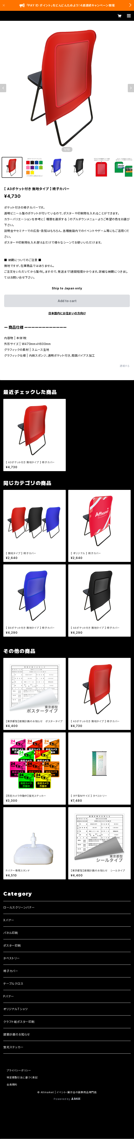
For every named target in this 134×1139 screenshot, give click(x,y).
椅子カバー (10, 971)
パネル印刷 (10, 933)
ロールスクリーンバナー (19, 907)
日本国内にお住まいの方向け (67, 313)
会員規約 (12, 1084)
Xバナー (8, 920)
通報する (125, 365)
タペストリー (11, 958)
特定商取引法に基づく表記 (22, 1077)
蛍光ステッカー (13, 1047)
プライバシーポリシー (19, 1070)
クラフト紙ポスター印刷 (19, 1021)
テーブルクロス (13, 983)
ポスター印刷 (12, 945)
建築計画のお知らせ (16, 1034)
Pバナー (8, 996)
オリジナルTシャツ (15, 1009)
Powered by (67, 1098)
